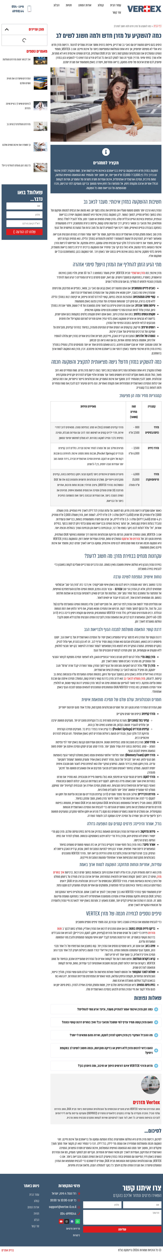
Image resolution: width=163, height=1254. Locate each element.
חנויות (69, 5)
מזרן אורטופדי (138, 273)
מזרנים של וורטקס (131, 538)
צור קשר (116, 12)
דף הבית (157, 26)
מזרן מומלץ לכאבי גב (134, 678)
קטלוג (101, 5)
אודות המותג (84, 5)
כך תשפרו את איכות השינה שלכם (16, 145)
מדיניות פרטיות (73, 1229)
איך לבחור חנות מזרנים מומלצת (16, 59)
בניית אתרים (8, 1250)
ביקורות (76, 1235)
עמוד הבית (115, 5)
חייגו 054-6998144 (18, 9)
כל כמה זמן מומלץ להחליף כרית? (16, 166)
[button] (106, 1009)
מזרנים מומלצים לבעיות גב (18, 124)
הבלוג (56, 5)
